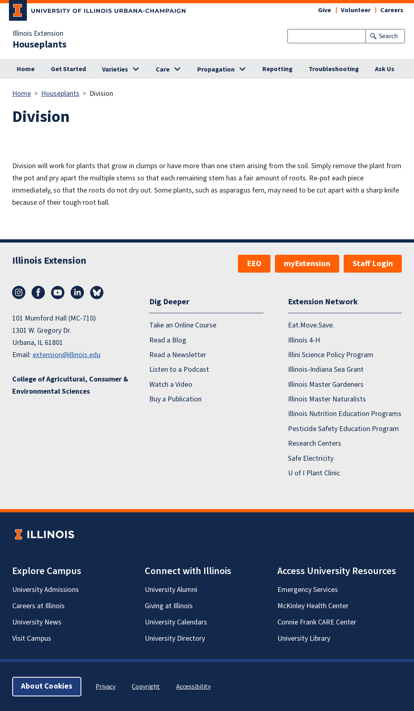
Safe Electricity (310, 458)
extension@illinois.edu (66, 355)
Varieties (115, 69)
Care (163, 69)
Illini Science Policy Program (330, 355)
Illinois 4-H (304, 340)
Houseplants (40, 45)
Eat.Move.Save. (311, 325)
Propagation (216, 69)
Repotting (277, 69)
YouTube (58, 292)
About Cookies (46, 686)
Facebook (38, 292)
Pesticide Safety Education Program (343, 429)
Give (324, 10)
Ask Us (384, 69)
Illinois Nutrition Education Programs (344, 414)
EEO (254, 263)
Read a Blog (167, 340)
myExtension (307, 263)
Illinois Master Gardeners (326, 384)
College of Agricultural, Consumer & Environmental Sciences (70, 385)
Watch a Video (170, 384)
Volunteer (355, 10)
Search (388, 36)
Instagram (19, 292)
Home (26, 69)
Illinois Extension (38, 34)
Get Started (68, 69)
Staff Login (373, 263)
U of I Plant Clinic (314, 473)
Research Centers (314, 443)
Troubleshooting (334, 69)
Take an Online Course (182, 325)
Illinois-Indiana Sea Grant (326, 369)
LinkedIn (77, 292)
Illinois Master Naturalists (327, 399)
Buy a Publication (175, 399)
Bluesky (97, 292)
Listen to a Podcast (179, 369)
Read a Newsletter (177, 355)
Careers (391, 10)
